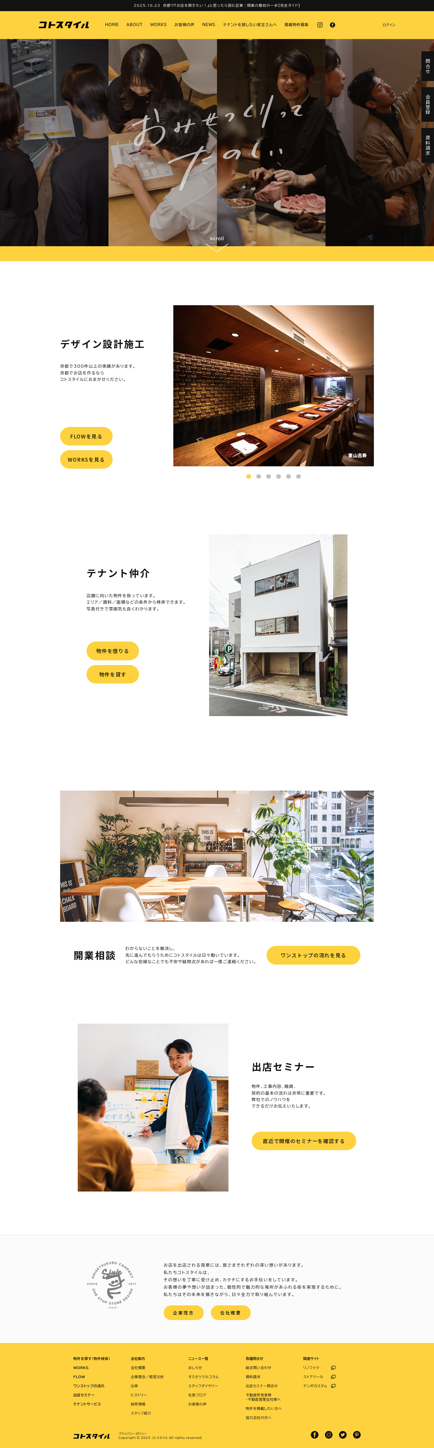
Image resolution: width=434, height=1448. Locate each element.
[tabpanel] (273, 385)
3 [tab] (268, 476)
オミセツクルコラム (203, 1376)
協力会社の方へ (259, 1417)
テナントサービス (87, 1404)
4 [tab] (278, 476)
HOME (112, 25)
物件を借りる (113, 651)
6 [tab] (298, 476)
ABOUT (134, 25)
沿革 (134, 1386)
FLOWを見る (87, 437)
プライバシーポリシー (132, 1433)
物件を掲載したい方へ (264, 1408)
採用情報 (138, 1404)
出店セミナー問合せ (262, 1386)
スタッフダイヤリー (203, 1386)
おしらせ (195, 1367)
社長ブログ (197, 1395)
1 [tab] (248, 476)
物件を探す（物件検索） (91, 1358)
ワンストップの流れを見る (313, 955)
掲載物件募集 (297, 25)
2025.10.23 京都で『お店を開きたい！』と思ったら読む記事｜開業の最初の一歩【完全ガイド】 (217, 5)
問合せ (427, 66)
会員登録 (427, 104)
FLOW (79, 1376)
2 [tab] (258, 476)
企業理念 (184, 1313)
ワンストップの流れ (89, 1386)
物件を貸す (113, 675)
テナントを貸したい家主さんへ (250, 25)
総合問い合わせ (259, 1367)
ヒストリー (139, 1395)
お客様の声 (184, 25)
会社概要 (232, 1313)
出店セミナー (84, 1395)
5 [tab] (288, 476)
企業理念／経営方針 (147, 1376)
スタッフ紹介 (141, 1413)
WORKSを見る (87, 461)
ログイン (389, 24)
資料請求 (253, 1376)
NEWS (208, 25)
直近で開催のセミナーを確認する (303, 1141)
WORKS (158, 25)
